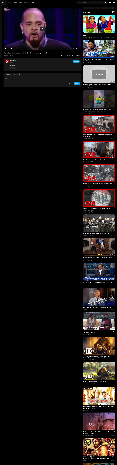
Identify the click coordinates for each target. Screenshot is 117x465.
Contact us (9, 61)
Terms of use (5, 59)
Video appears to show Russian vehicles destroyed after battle (100, 120)
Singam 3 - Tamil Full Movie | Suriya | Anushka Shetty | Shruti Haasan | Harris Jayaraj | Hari (101, 449)
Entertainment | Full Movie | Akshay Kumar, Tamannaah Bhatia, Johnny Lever (100, 360)
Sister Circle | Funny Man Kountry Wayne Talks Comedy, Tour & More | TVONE (101, 294)
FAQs (10, 57)
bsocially (32, 53)
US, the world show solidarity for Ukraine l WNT (102, 207)
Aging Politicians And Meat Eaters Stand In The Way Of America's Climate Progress (102, 250)
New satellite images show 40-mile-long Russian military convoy (100, 164)
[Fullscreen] (85, 41)
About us (4, 61)
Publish (82, 76)
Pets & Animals (44, 2)
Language (4, 64)
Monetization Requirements (9, 62)
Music (37, 2)
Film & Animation (29, 2)
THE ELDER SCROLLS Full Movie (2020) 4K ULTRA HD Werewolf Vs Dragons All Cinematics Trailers (101, 317)
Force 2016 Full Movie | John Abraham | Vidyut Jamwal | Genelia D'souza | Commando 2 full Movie (101, 428)
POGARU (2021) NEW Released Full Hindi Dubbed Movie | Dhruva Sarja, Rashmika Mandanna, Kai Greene (100, 405)
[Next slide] (113, 8)
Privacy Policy (12, 59)
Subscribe (81, 53)
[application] (54, 25)
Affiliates (15, 61)
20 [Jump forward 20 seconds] (79, 41)
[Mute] (82, 41)
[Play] (24, 41)
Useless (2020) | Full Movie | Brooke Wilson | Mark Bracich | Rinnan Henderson (101, 382)
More (53, 2)
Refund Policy (5, 57)
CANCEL (75, 76)
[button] (114, 2)
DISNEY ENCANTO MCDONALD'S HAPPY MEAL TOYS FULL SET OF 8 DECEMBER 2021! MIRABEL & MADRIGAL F (101, 98)
